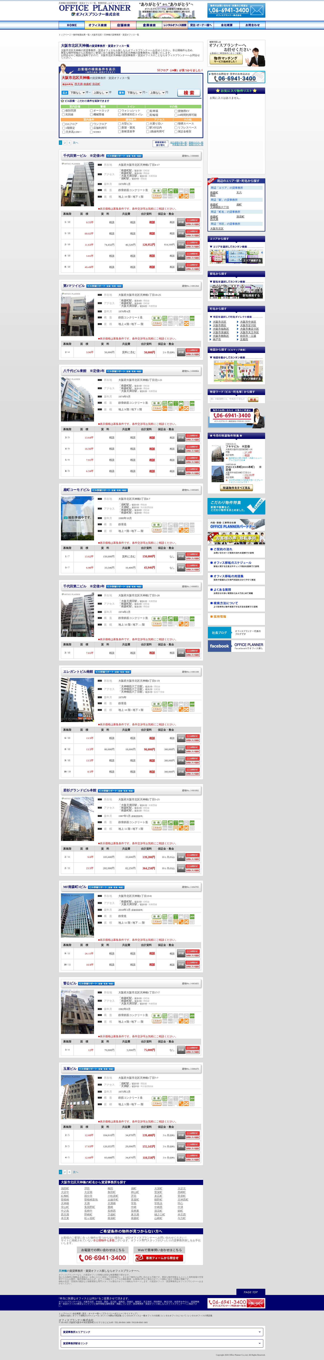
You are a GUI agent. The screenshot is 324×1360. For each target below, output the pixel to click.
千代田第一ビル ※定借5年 (131, 156)
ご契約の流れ (65, 1315)
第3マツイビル (131, 286)
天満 (87, 1203)
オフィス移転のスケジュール (86, 1315)
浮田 (87, 1188)
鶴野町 (158, 1199)
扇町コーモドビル (131, 490)
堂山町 (65, 1207)
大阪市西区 (219, 325)
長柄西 (112, 1210)
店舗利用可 (98, 127)
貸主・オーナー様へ (91, 1313)
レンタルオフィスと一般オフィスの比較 (141, 1315)
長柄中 (88, 1210)
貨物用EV (182, 110)
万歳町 (112, 1214)
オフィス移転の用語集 (111, 1315)
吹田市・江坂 (248, 335)
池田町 (65, 1188)
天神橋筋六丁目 (219, 207)
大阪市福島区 (221, 328)
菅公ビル (131, 983)
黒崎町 (182, 1192)
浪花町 (96, 84)
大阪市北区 (217, 228)
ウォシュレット (129, 110)
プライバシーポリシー (112, 1313)
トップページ (65, 1313)
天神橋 (65, 1203)
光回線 (67, 114)
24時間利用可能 (186, 114)
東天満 (135, 1214)
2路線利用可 (155, 131)
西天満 (79, 84)
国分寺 (88, 1196)
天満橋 (112, 1203)
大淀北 (182, 1188)
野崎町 (88, 1214)
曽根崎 (65, 1199)
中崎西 (158, 1207)
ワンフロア (98, 124)
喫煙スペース (184, 123)
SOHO (95, 131)
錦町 (180, 1210)
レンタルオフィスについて (173, 1315)
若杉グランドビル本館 (131, 790)
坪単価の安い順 (179, 145)
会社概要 (77, 1313)
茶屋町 (135, 1199)
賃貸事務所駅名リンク (75, 1343)
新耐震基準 (126, 131)
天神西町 (183, 1199)
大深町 (158, 1188)
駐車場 (152, 110)
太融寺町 (113, 1199)
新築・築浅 (126, 127)
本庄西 (182, 1214)
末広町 (158, 1196)
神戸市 (217, 339)
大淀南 (88, 1192)
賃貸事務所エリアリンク (76, 1332)
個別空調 (69, 110)
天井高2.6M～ (72, 131)
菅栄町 (158, 1192)
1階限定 (68, 127)
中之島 (65, 1210)
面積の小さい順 (196, 142)
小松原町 (113, 1196)
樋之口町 (159, 1214)
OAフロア (70, 124)
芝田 (133, 1196)
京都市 (244, 339)
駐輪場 (152, 114)
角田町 (112, 1192)
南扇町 (112, 1218)
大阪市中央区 (248, 321)
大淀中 (65, 1192)
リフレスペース (186, 127)
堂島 (133, 1203)
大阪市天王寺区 (249, 332)
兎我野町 (89, 1207)
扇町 (133, 1188)
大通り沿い (154, 123)
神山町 (135, 1192)
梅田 (110, 1188)
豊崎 (110, 1207)
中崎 (133, 1207)
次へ (75, 142)
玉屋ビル (131, 1069)
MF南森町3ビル (131, 887)
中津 (180, 1207)
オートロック (100, 110)
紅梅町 (65, 1196)
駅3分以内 (154, 127)
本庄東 (65, 1218)
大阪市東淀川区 (249, 328)
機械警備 (97, 114)
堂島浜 (158, 1203)
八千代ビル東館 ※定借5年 (131, 371)
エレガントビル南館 (131, 672)
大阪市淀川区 (248, 325)
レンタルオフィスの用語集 (200, 1315)
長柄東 (135, 1210)
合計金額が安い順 (178, 142)
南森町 (87, 84)
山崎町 (158, 1218)
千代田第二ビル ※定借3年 (131, 586)
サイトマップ (130, 1313)
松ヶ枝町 (89, 1218)
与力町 (182, 1218)
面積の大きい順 (196, 145)
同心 (180, 1203)
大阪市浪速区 (221, 332)
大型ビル (125, 123)
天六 (239, 192)
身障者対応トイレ (130, 114)
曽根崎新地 (91, 1199)
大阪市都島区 (221, 335)
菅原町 (182, 1196)
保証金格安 (183, 131)
